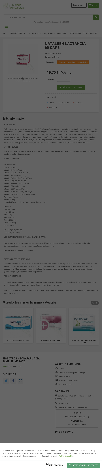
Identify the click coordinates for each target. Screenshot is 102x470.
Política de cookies (66, 456)
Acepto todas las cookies (83, 465)
